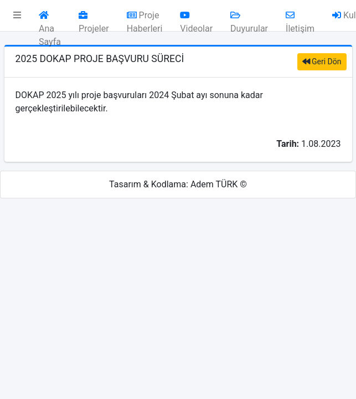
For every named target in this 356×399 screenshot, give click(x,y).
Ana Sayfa (50, 18)
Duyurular (249, 18)
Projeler (94, 18)
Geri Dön (322, 61)
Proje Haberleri (145, 18)
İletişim (300, 18)
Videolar (196, 18)
